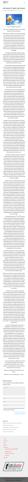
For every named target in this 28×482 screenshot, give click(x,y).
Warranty (7, 455)
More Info (6, 447)
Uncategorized (15, 10)
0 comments (21, 10)
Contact (5, 445)
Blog (5, 443)
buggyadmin (6, 10)
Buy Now (5, 457)
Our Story (6, 440)
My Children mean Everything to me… (11, 427)
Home (5, 438)
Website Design (9, 480)
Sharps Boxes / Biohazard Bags (11, 449)
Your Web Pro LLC (18, 480)
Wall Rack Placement (9, 453)
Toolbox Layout (8, 451)
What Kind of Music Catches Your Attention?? (12, 423)
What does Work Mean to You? (9, 429)
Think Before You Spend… (8, 425)
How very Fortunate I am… (8, 431)
